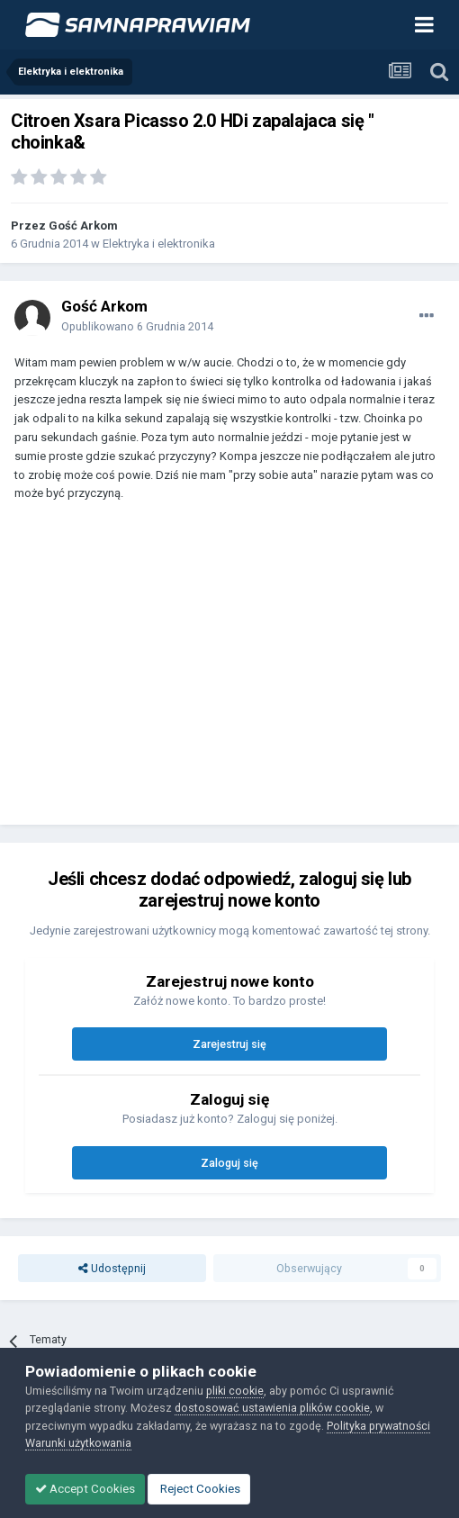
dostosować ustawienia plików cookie (272, 1407)
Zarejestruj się (229, 1044)
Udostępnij (112, 1268)
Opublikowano (137, 326)
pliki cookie (235, 1390)
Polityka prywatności (378, 1425)
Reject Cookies (199, 1488)
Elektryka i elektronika (159, 243)
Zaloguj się (229, 1163)
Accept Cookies (85, 1488)
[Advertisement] (225, 672)
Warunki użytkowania (78, 1443)
